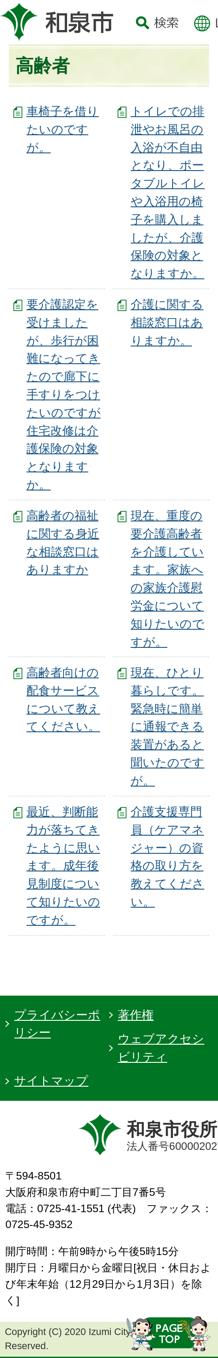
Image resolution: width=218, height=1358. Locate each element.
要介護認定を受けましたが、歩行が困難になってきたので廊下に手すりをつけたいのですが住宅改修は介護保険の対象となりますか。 (63, 394)
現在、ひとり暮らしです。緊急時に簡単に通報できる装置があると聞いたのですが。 (167, 726)
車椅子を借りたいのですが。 (62, 129)
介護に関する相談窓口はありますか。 (167, 322)
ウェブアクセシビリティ (161, 1048)
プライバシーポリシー (57, 1024)
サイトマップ (51, 1081)
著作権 (136, 1015)
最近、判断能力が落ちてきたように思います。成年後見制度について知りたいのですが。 (63, 866)
